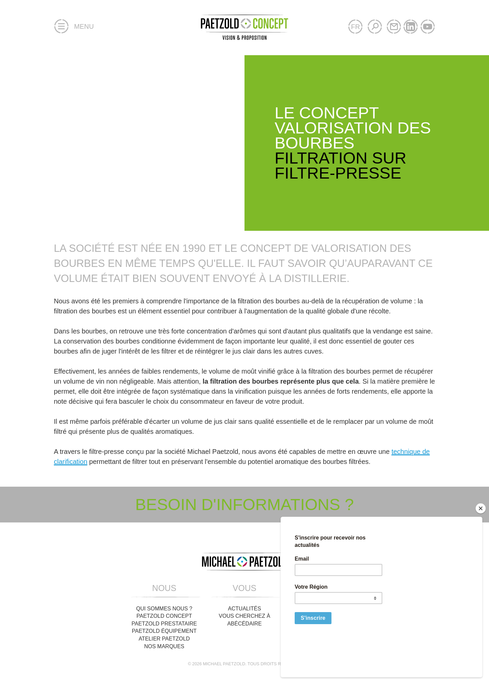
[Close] (481, 548)
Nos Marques (164, 646)
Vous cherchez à (244, 615)
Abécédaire (244, 623)
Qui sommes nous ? (164, 608)
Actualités (244, 608)
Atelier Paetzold (164, 638)
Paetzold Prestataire (164, 623)
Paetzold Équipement (164, 630)
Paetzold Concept (164, 615)
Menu (74, 27)
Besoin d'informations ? (244, 504)
